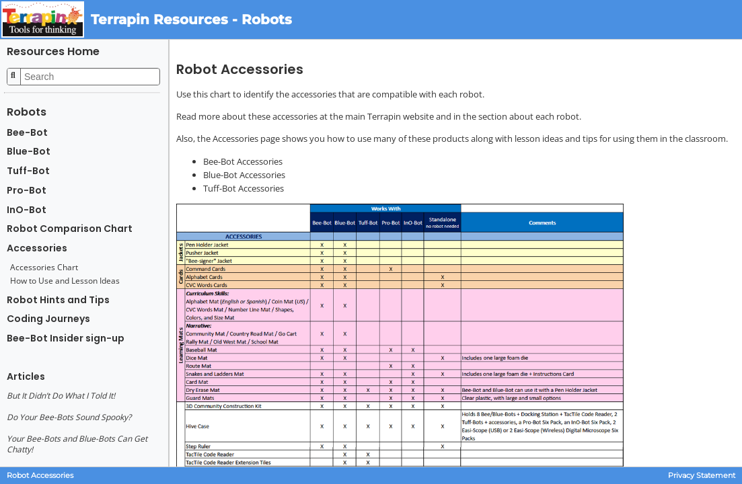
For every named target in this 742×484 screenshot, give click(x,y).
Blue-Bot (28, 151)
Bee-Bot (27, 132)
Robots (26, 112)
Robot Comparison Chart (70, 229)
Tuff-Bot (28, 171)
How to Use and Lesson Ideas (65, 281)
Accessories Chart (44, 267)
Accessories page (246, 138)
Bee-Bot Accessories (243, 161)
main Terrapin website (389, 116)
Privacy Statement (701, 475)
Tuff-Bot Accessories (243, 188)
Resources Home (53, 51)
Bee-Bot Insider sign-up (65, 338)
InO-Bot (26, 210)
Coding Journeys (48, 319)
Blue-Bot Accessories (244, 175)
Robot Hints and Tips (58, 300)
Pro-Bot (26, 190)
